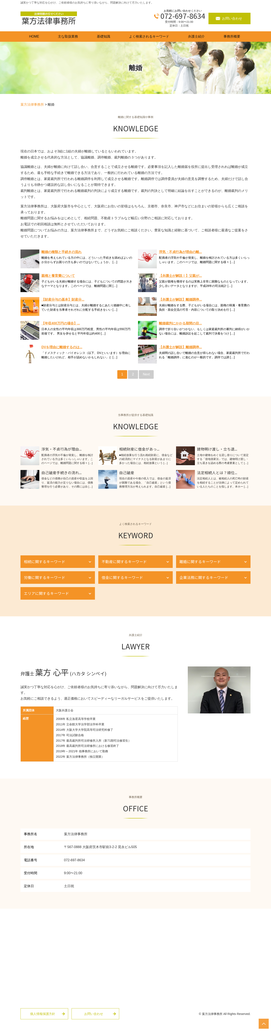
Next (146, 374)
